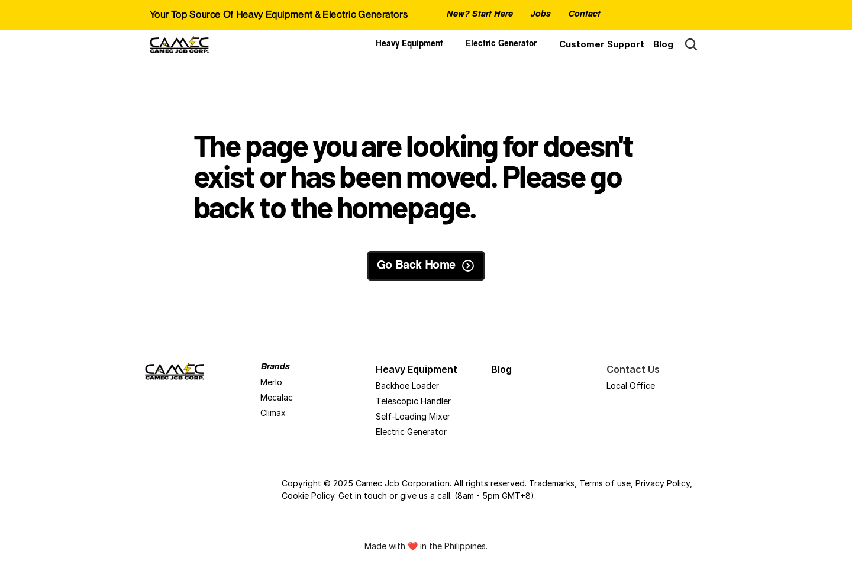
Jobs (540, 14)
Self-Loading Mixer (413, 416)
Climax (273, 413)
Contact (584, 14)
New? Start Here (479, 14)
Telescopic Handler (413, 401)
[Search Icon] (691, 44)
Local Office (630, 386)
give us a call (425, 496)
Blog (663, 44)
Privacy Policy (662, 483)
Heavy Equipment (409, 44)
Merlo (271, 382)
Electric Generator (501, 44)
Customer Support (601, 44)
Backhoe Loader (407, 386)
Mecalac (276, 397)
